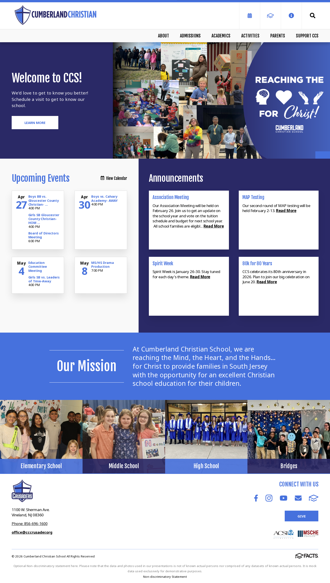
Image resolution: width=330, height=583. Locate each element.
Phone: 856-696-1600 (30, 523)
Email (298, 498)
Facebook (256, 498)
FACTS (314, 498)
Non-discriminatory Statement (165, 577)
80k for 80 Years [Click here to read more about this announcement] (257, 263)
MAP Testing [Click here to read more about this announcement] (253, 197)
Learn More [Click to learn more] (35, 122)
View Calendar (114, 178)
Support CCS (307, 36)
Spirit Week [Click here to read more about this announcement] (163, 263)
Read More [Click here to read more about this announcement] (214, 226)
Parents (277, 36)
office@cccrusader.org (32, 532)
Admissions (190, 36)
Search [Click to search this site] (312, 15)
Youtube (283, 498)
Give (302, 516)
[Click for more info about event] (22, 197)
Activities (250, 36)
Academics (221, 36)
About (163, 36)
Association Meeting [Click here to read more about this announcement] (171, 197)
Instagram (269, 498)
